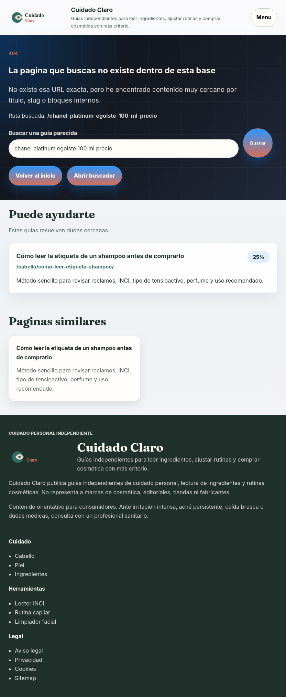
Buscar (258, 143)
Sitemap (25, 678)
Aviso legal (29, 650)
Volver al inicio (35, 175)
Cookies (25, 668)
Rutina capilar (32, 612)
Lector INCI (29, 603)
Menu (264, 17)
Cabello (24, 555)
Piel (19, 565)
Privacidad (28, 659)
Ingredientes (31, 574)
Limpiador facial (35, 621)
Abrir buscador (94, 175)
